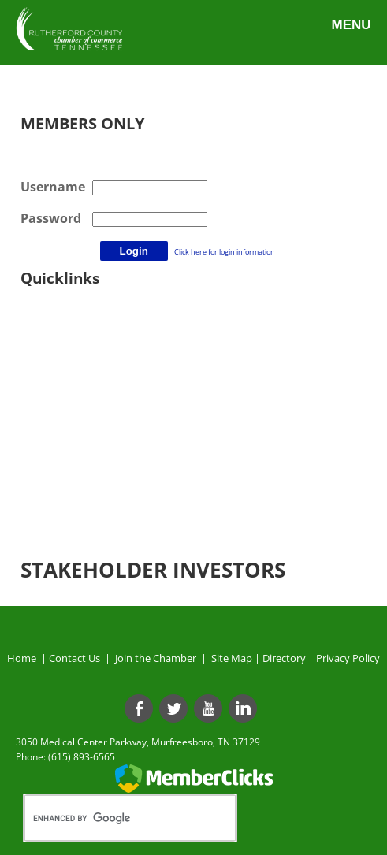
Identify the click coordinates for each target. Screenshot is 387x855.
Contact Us (77, 658)
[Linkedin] (243, 708)
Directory (284, 658)
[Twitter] (173, 708)
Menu (350, 24)
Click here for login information (224, 252)
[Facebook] (139, 708)
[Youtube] (208, 708)
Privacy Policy (348, 658)
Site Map (231, 658)
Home (21, 658)
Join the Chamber (154, 658)
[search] (113, 818)
